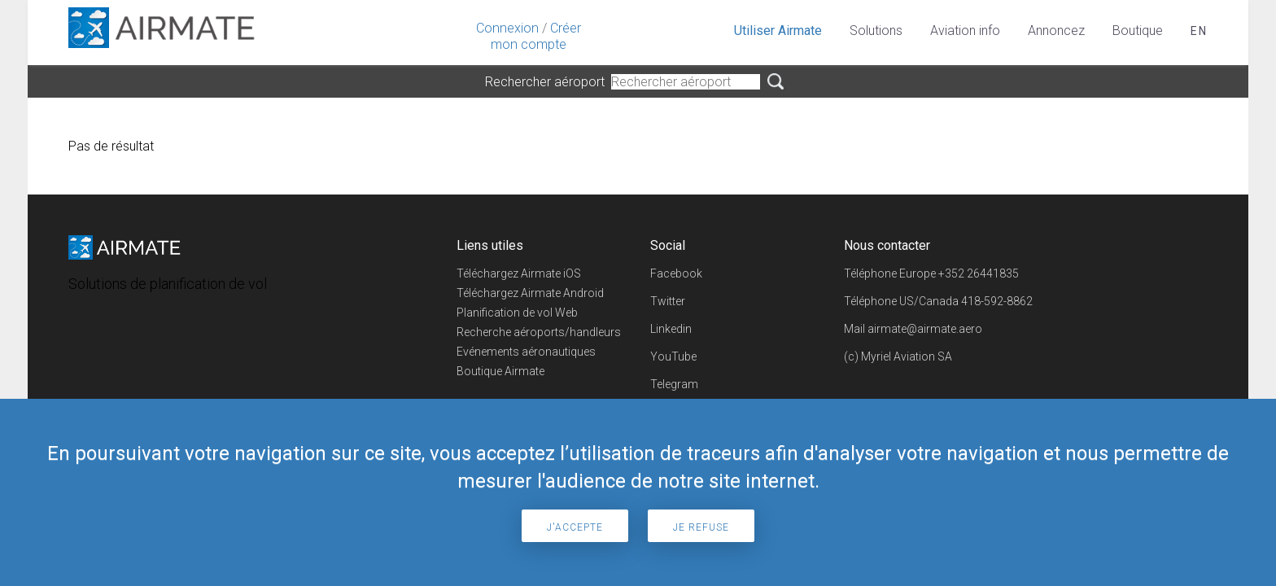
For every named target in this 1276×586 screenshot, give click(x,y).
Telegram (674, 384)
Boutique (1137, 30)
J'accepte (575, 527)
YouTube (673, 356)
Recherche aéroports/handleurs (539, 332)
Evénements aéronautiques (526, 351)
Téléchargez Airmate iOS (519, 273)
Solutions (876, 30)
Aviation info (965, 30)
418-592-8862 (997, 301)
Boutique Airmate (500, 371)
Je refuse (701, 527)
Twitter (667, 301)
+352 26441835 (978, 273)
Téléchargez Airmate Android (530, 293)
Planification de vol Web (517, 312)
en (1199, 30)
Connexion (507, 28)
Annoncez (1056, 30)
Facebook (676, 273)
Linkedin (671, 328)
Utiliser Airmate (778, 30)
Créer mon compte (536, 36)
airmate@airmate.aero (924, 328)
